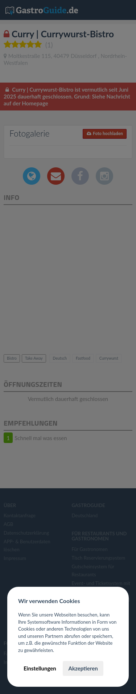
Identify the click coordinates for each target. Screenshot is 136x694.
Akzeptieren (83, 668)
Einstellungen (40, 668)
